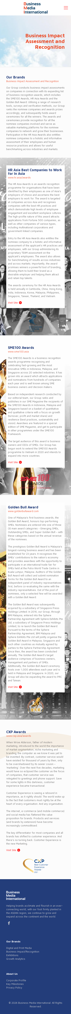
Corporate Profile (16, 980)
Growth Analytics (15, 958)
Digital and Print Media (19, 947)
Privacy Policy (14, 987)
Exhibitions (12, 955)
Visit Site (13, 302)
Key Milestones (15, 983)
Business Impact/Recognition (22, 951)
